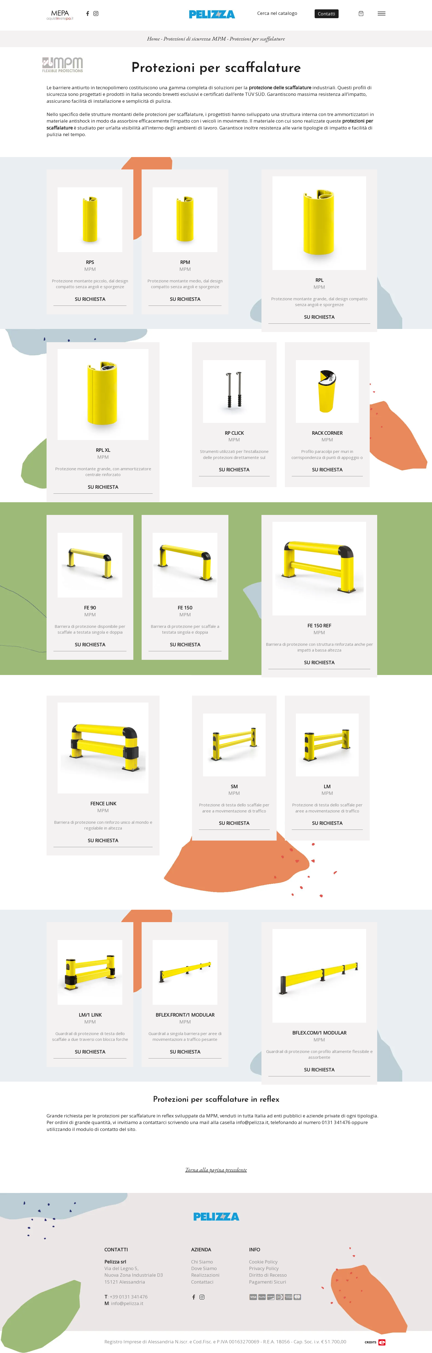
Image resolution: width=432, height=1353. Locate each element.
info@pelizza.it (127, 1303)
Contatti (326, 13)
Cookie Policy (263, 1262)
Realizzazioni (205, 1275)
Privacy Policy (264, 1268)
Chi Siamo (202, 1262)
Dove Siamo (204, 1268)
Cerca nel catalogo (277, 13)
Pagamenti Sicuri (267, 1282)
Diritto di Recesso (268, 1275)
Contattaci (202, 1282)
